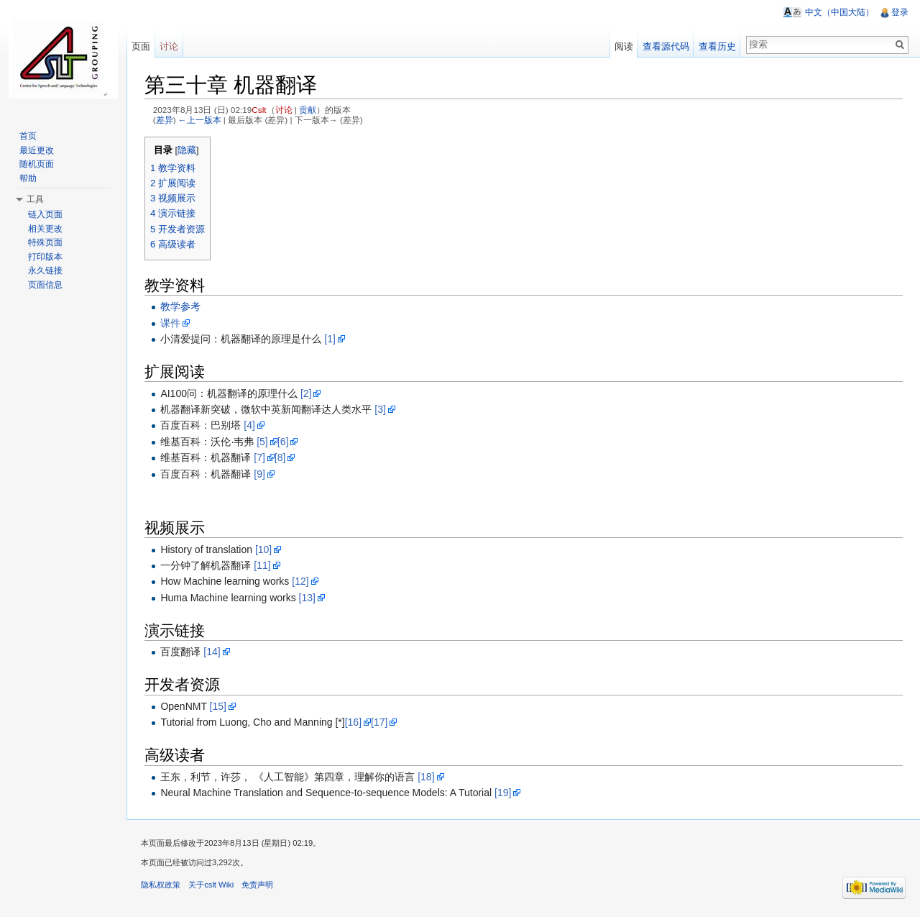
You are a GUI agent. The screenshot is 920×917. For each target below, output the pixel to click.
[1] (330, 339)
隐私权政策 (160, 884)
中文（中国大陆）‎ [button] (839, 12)
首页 (28, 136)
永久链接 (45, 270)
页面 (141, 46)
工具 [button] (35, 199)
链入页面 (45, 214)
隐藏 (187, 150)
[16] (353, 722)
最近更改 (36, 150)
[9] (259, 474)
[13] (307, 597)
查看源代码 (666, 46)
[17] (379, 722)
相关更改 (45, 229)
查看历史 (717, 46)
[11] (262, 565)
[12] (300, 581)
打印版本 (45, 257)
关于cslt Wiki (211, 884)
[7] (259, 457)
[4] (249, 425)
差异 (164, 119)
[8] (280, 457)
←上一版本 (199, 119)
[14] (211, 651)
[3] (380, 409)
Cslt (259, 109)
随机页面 (36, 164)
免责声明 (257, 884)
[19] (502, 792)
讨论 (284, 109)
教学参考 (180, 306)
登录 (899, 12)
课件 (170, 323)
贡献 (307, 109)
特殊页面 (45, 242)
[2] (306, 393)
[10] (263, 549)
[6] (283, 441)
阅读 (624, 46)
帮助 (28, 178)
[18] (426, 777)
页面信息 (45, 285)
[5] (262, 441)
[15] (218, 706)
